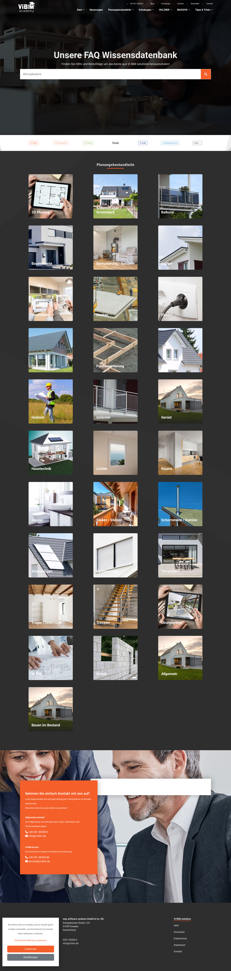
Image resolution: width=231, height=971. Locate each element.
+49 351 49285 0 (36, 831)
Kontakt (209, 4)
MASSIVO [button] (182, 9)
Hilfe (176, 925)
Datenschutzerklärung (25, 940)
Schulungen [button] (145, 9)
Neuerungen (96, 9)
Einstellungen (31, 957)
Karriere (180, 4)
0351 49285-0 (70, 939)
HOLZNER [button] (164, 9)
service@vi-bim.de (37, 861)
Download (179, 932)
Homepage (165, 4)
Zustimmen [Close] (31, 949)
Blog (152, 4)
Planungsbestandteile (120, 9)
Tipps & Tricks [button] (203, 9)
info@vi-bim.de (35, 835)
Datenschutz (180, 938)
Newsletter (195, 4)
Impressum (179, 945)
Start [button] (80, 9)
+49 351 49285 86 (37, 857)
